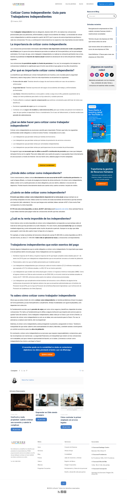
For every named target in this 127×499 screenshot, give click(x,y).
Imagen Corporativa (70, 465)
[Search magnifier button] (114, 16)
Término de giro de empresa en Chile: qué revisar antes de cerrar (101, 40)
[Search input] (101, 16)
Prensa (40, 458)
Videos (40, 461)
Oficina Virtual (69, 451)
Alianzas (40, 465)
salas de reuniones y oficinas (73, 458)
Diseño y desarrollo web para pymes (75, 472)
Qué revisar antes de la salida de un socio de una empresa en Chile (100, 48)
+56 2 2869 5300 (16, 461)
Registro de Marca (70, 461)
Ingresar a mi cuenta (106, 4)
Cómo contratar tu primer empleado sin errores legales (71, 420)
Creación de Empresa (71, 447)
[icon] (65, 492)
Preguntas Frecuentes (44, 468)
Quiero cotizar (47, 354)
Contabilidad (68, 454)
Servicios (40, 451)
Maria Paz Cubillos (28, 380)
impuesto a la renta (61, 209)
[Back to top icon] (63, 483)
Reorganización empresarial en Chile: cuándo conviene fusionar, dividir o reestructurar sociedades (101, 31)
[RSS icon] (58, 492)
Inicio (39, 447)
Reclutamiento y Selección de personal (76, 468)
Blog (39, 454)
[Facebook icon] (62, 492)
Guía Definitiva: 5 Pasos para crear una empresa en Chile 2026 (101, 55)
